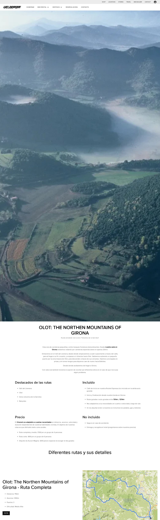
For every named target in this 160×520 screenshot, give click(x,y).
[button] (103, 2)
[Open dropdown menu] (48, 7)
